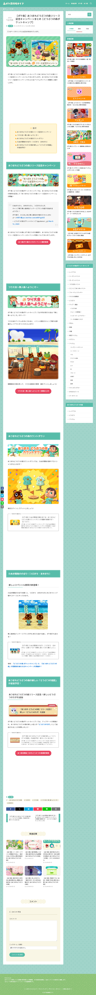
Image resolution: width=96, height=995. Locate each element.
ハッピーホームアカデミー (78, 316)
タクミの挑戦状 (74, 296)
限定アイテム (73, 335)
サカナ (72, 362)
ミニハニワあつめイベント (77, 288)
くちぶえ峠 (73, 308)
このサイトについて (31, 989)
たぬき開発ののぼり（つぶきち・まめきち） (32, 142)
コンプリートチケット (76, 347)
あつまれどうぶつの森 (16, 800)
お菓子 (72, 376)
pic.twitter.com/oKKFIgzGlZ (34, 218)
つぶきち (27, 800)
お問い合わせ (67, 989)
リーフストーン (74, 351)
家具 (70, 327)
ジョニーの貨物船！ (76, 312)
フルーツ (72, 373)
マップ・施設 (73, 304)
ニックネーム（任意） (16, 945)
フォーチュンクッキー (76, 292)
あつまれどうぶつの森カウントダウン (30, 138)
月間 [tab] (87, 29)
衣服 (70, 331)
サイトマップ (42, 989)
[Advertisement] (33, 104)
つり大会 (35, 800)
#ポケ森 (19, 218)
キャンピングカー (74, 388)
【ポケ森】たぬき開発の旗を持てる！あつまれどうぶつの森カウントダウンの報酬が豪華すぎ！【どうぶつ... (38, 519)
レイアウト (72, 272)
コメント (13, 919)
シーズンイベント (74, 276)
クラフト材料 (74, 358)
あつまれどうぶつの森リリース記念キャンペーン (34, 132)
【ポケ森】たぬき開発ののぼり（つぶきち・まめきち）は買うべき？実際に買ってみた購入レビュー (38, 647)
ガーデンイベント (74, 280)
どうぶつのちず (44, 724)
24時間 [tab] (71, 29)
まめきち (10, 803)
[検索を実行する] (89, 14)
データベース (73, 396)
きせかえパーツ (74, 392)
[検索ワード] (79, 14)
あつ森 (10, 26)
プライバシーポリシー (54, 989)
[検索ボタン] (91, 3)
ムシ (71, 365)
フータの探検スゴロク (76, 319)
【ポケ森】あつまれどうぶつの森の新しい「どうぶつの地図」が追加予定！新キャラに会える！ (38, 737)
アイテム (72, 343)
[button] (10, 809)
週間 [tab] (79, 29)
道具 (71, 384)
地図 (71, 380)
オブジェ (72, 339)
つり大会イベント (74, 284)
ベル (71, 354)
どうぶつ (72, 300)
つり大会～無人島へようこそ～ (28, 135)
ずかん (71, 323)
